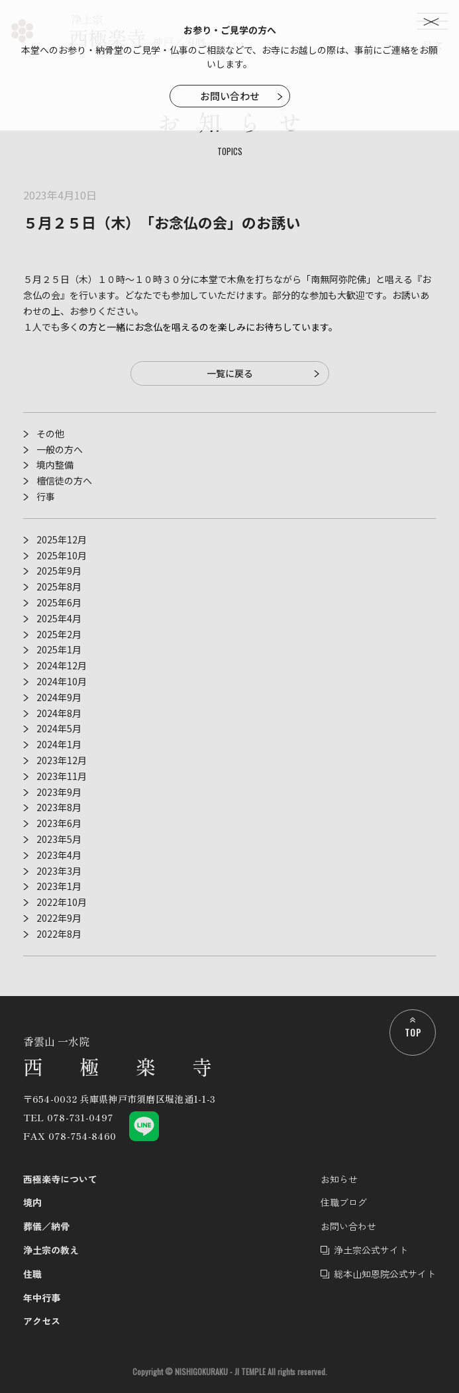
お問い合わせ (230, 96)
